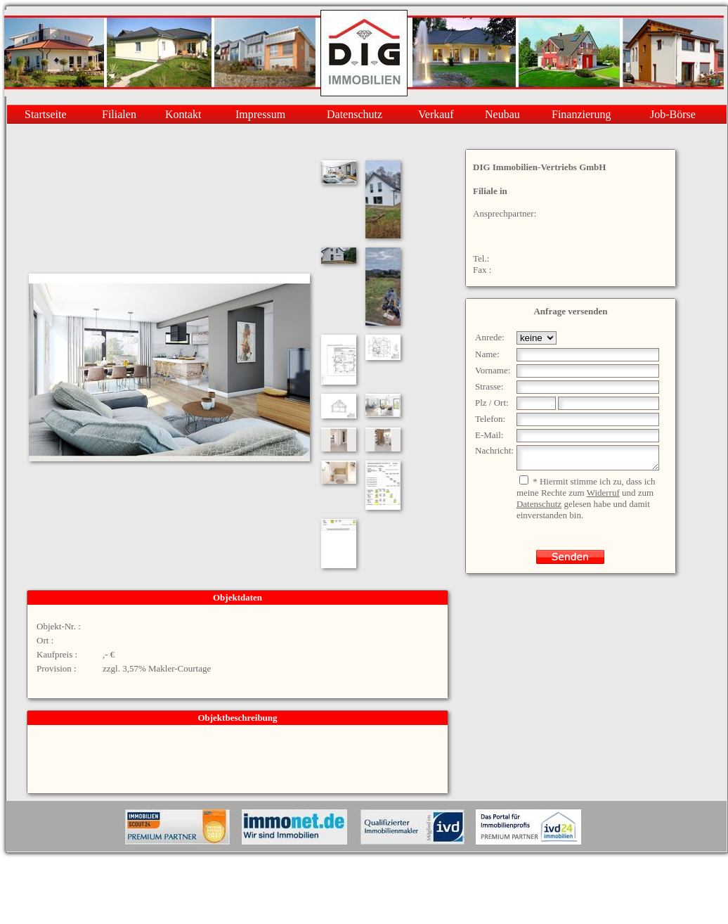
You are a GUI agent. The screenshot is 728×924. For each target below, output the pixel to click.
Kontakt (183, 114)
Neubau (502, 114)
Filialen (119, 114)
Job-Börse (673, 114)
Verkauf (436, 114)
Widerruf (603, 497)
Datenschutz (354, 114)
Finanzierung (581, 114)
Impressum (260, 114)
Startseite (46, 114)
